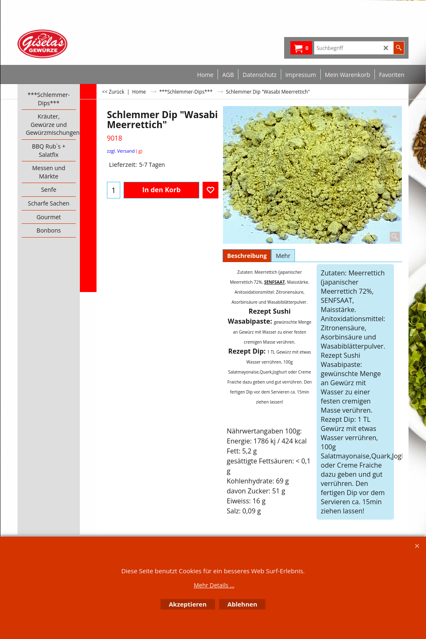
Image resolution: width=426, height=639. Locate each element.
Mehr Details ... (214, 585)
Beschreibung (247, 256)
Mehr (283, 256)
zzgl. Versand (121, 151)
